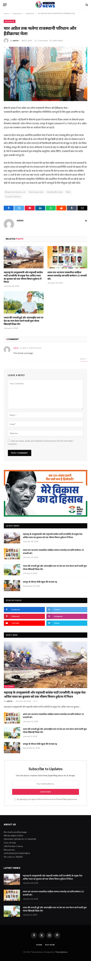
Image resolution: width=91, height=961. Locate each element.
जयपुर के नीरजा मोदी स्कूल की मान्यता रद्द (40, 581)
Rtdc (68, 192)
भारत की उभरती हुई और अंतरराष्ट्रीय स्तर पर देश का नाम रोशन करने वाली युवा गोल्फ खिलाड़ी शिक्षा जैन (23, 320)
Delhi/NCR (9, 21)
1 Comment (41, 40)
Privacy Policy (61, 799)
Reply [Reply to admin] (83, 359)
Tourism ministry (13, 196)
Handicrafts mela (54, 192)
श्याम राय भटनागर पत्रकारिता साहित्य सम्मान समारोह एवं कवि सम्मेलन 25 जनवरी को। (67, 275)
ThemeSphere (61, 952)
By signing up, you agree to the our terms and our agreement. (45, 799)
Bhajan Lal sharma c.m (15, 192)
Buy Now (50, 945)
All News (9, 686)
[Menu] (5, 4)
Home (39, 945)
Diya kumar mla (36, 192)
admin (16, 40)
